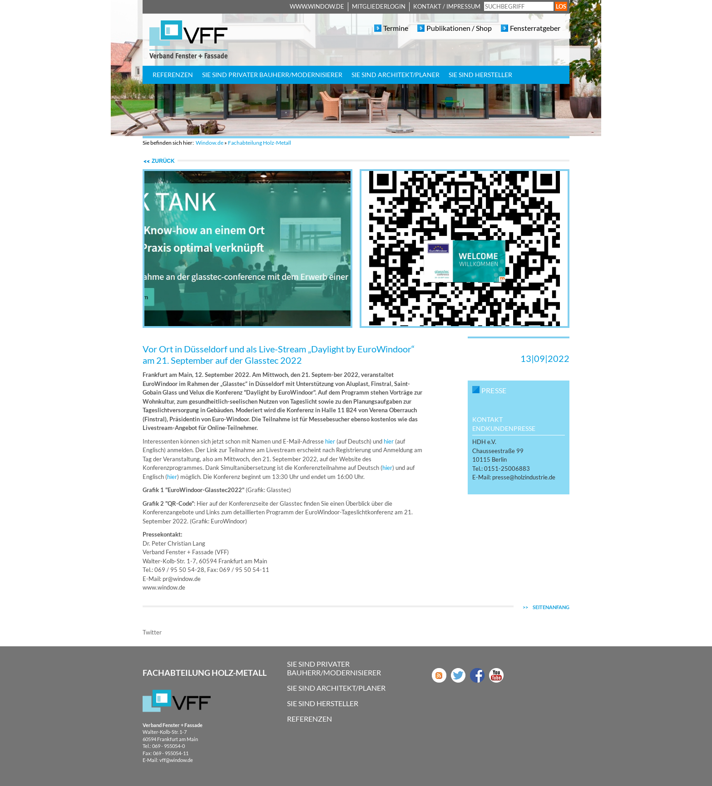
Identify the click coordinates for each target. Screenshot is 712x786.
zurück (163, 161)
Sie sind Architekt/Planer (395, 74)
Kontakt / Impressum (446, 6)
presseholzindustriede (523, 477)
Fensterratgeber (535, 28)
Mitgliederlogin (378, 6)
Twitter (152, 632)
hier (330, 441)
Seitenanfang (546, 607)
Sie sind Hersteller (480, 74)
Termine (395, 28)
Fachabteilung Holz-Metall (259, 142)
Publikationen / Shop (459, 28)
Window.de (209, 142)
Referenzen (173, 74)
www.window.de (317, 6)
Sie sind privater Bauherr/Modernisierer (272, 74)
